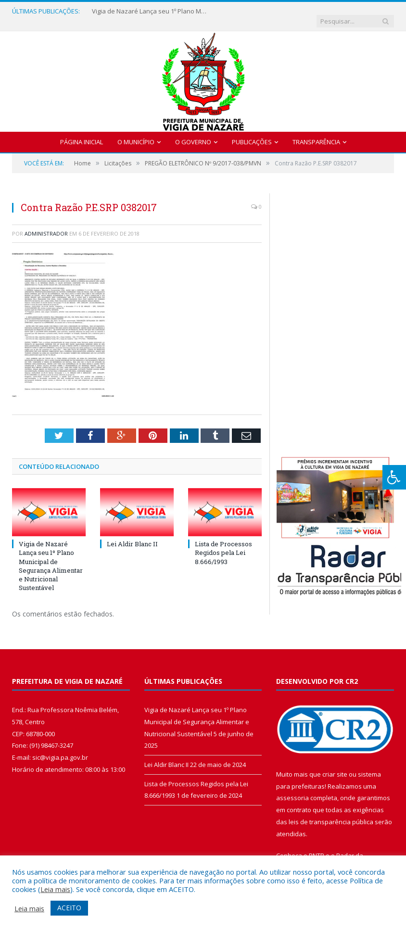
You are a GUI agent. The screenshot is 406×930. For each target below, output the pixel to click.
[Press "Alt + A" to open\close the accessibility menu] (394, 477)
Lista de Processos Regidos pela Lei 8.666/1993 (223, 543)
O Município (135, 132)
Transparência (316, 132)
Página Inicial (81, 132)
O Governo (193, 132)
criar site (334, 765)
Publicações (252, 132)
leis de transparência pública (331, 812)
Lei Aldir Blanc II (132, 534)
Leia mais (55, 889)
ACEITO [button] (69, 907)
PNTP (316, 846)
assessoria (292, 788)
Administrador (46, 223)
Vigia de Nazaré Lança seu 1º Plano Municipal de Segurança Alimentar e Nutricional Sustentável (149, 11)
